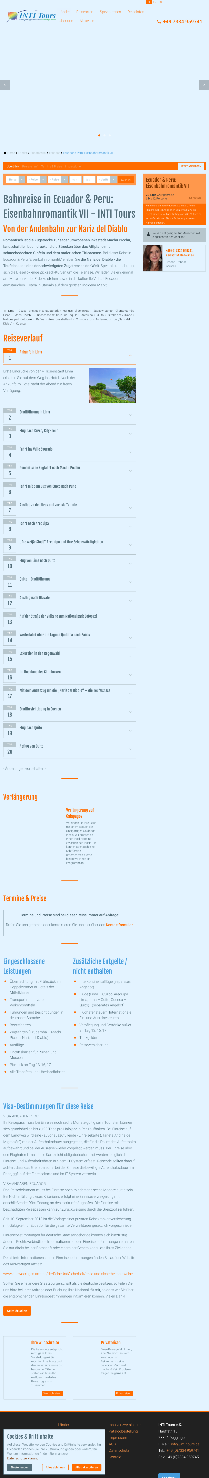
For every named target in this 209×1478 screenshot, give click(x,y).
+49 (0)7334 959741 (183, 1453)
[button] (5, 85)
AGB (112, 1447)
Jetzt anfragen (191, 166)
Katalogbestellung (123, 1434)
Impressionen (73, 166)
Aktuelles (87, 21)
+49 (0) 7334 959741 (179, 251)
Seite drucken (17, 1312)
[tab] (99, 135)
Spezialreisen (110, 12)
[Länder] (22, 153)
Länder (64, 12)
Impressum (118, 1441)
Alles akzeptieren (86, 1467)
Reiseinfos (136, 12)
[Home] (11, 153)
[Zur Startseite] (31, 13)
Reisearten (84, 12)
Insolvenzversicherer (125, 1428)
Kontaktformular (119, 926)
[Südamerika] (38, 153)
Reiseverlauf (30, 166)
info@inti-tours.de (185, 1447)
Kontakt (115, 1460)
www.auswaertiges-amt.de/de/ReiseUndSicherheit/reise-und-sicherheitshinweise (68, 1275)
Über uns (66, 21)
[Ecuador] (54, 153)
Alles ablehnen (55, 1467)
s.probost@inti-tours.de (180, 255)
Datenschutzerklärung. (23, 1458)
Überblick (13, 166)
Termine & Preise (51, 166)
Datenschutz (119, 1453)
